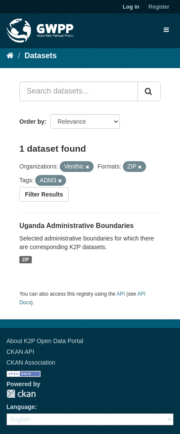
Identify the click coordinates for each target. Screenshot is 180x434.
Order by (31, 121)
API (120, 294)
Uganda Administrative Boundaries (76, 225)
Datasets (40, 55)
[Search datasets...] (78, 91)
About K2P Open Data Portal (44, 340)
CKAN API (20, 351)
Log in (131, 6)
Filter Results (44, 194)
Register (159, 6)
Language (20, 406)
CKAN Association (30, 362)
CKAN (21, 393)
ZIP (25, 259)
